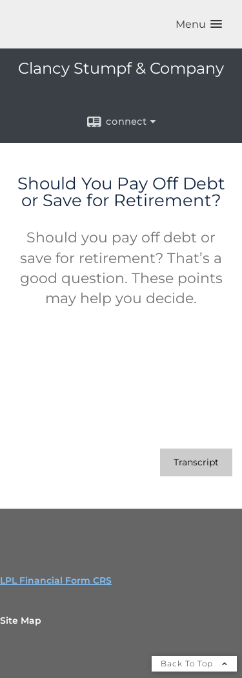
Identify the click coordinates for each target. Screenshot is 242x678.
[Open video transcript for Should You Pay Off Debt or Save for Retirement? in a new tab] (196, 462)
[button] (198, 24)
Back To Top (194, 663)
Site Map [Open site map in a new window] (20, 620)
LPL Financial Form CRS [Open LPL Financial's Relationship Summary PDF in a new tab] (56, 580)
